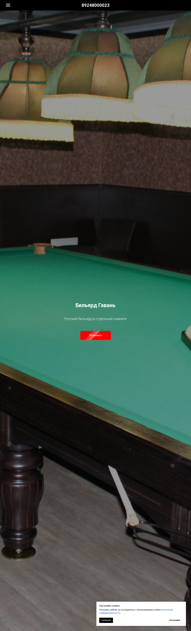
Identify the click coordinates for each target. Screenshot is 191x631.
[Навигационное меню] (8, 5)
